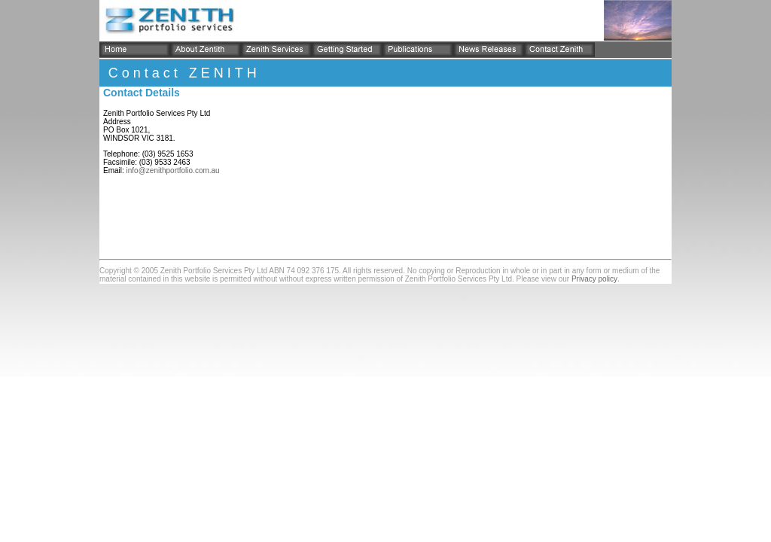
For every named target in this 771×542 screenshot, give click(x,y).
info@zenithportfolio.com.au (173, 170)
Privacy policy (594, 279)
